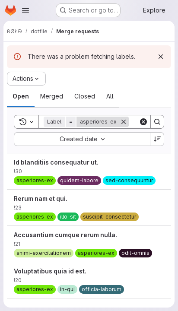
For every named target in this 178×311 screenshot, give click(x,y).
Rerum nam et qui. (40, 198)
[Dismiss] (161, 56)
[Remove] (123, 122)
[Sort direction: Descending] (157, 139)
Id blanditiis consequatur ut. (56, 162)
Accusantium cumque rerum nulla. (65, 234)
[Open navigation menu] (25, 10)
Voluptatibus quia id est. (50, 271)
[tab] (21, 96)
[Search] (157, 122)
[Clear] (143, 122)
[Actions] (26, 79)
